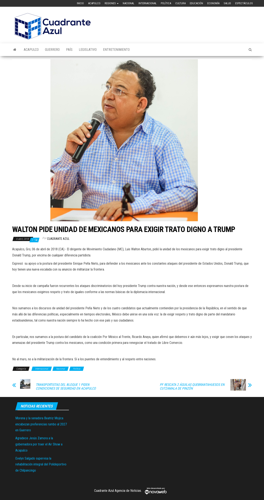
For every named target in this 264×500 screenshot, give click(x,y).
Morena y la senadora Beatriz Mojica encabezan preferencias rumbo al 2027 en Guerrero (41, 424)
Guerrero (52, 50)
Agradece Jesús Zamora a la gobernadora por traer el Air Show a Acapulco (38, 444)
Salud (227, 3)
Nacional (128, 3)
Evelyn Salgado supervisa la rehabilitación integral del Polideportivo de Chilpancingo (40, 464)
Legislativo (88, 50)
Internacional (148, 3)
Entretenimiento (116, 50)
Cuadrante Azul (58, 238)
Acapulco (94, 3)
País (69, 50)
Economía (213, 3)
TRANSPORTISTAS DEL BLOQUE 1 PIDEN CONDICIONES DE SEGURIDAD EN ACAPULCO (66, 386)
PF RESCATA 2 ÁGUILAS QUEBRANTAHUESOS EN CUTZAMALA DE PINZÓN (192, 386)
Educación (196, 3)
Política (166, 3)
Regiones (112, 3)
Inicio (80, 3)
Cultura (180, 3)
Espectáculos (244, 3)
